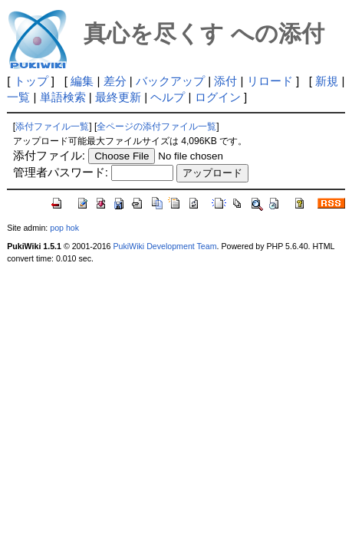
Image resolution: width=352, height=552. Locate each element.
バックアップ (170, 80)
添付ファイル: (49, 155)
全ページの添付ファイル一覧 (156, 126)
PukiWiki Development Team (164, 246)
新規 (326, 80)
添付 (225, 80)
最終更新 (118, 97)
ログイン (218, 97)
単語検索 (63, 97)
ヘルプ (167, 97)
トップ (31, 80)
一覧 (18, 97)
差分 (115, 80)
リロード (270, 80)
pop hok (64, 227)
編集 (82, 80)
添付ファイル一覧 (52, 126)
